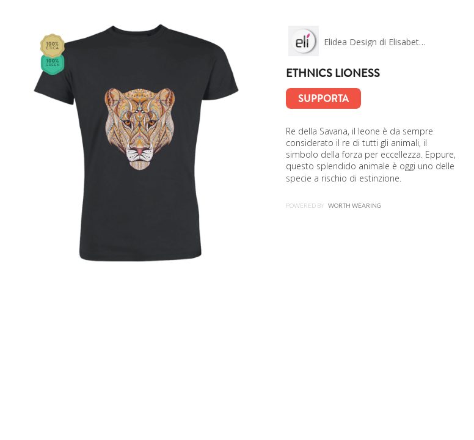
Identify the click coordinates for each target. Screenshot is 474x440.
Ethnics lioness (333, 73)
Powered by (333, 205)
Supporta (323, 99)
